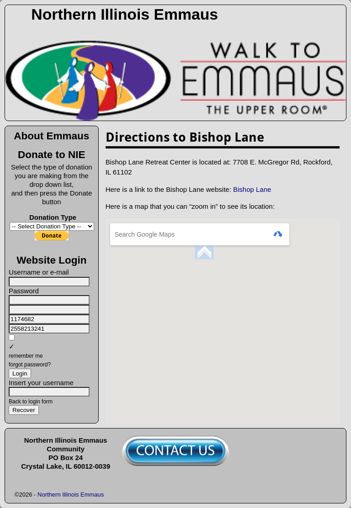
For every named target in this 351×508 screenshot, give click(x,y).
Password (24, 291)
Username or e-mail (39, 272)
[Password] (49, 300)
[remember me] (12, 337)
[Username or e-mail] (49, 281)
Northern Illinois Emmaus (124, 14)
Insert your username (41, 382)
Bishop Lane (252, 189)
